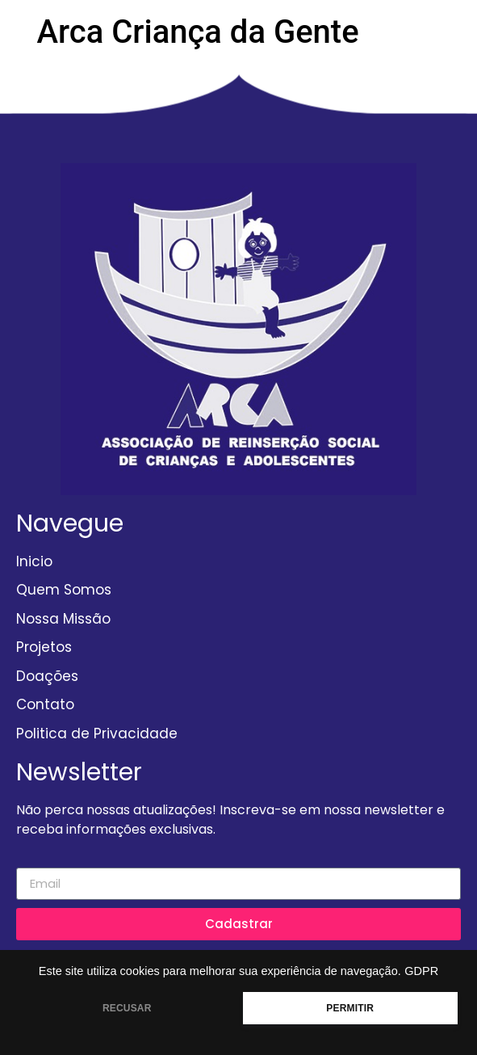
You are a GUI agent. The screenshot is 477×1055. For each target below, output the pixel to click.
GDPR (421, 971)
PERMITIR (350, 1008)
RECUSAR (127, 1008)
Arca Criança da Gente (198, 32)
